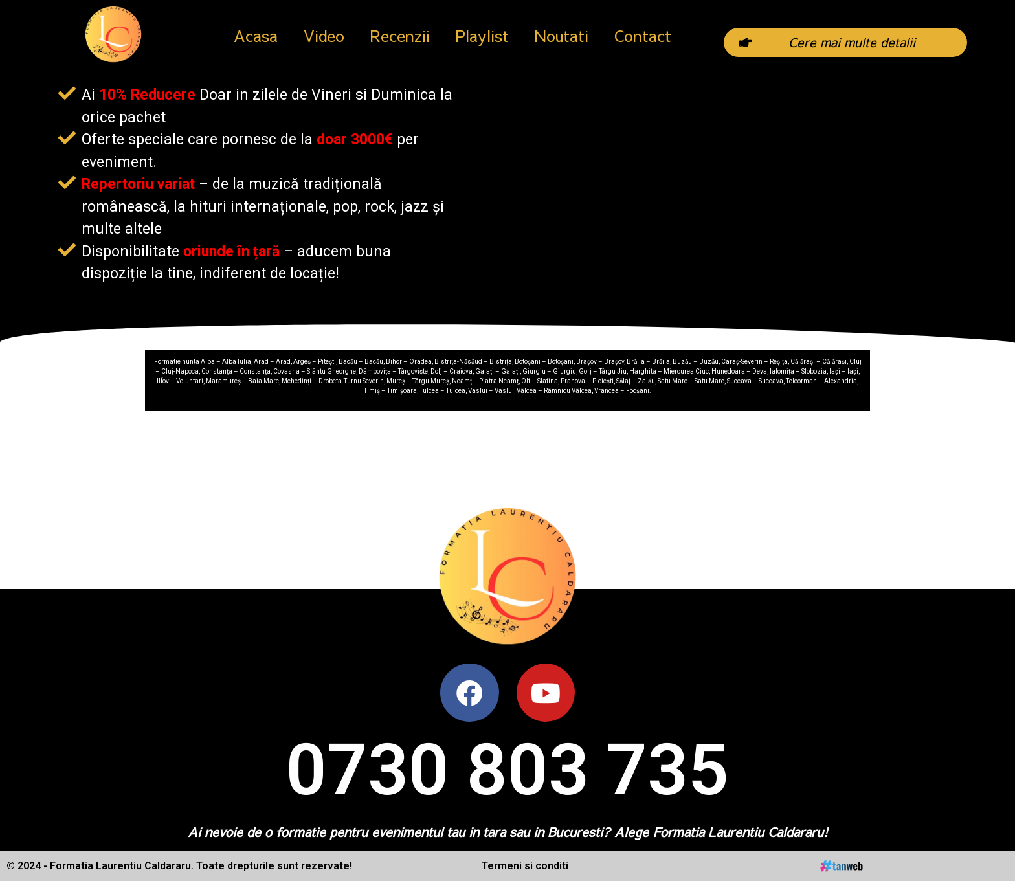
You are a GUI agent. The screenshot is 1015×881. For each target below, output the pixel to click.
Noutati (561, 36)
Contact (642, 36)
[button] (845, 42)
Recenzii (400, 36)
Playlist (482, 36)
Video (324, 36)
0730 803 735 (507, 770)
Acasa (256, 36)
